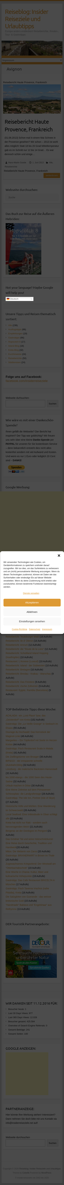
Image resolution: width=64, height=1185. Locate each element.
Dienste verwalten (31, 595)
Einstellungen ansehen (32, 622)
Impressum (47, 631)
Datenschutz (34, 631)
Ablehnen (32, 613)
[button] (59, 557)
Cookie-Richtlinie (19, 631)
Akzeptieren (32, 604)
